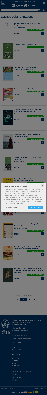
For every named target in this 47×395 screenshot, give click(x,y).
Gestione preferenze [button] (11, 207)
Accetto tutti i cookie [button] (35, 207)
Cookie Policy (20, 203)
